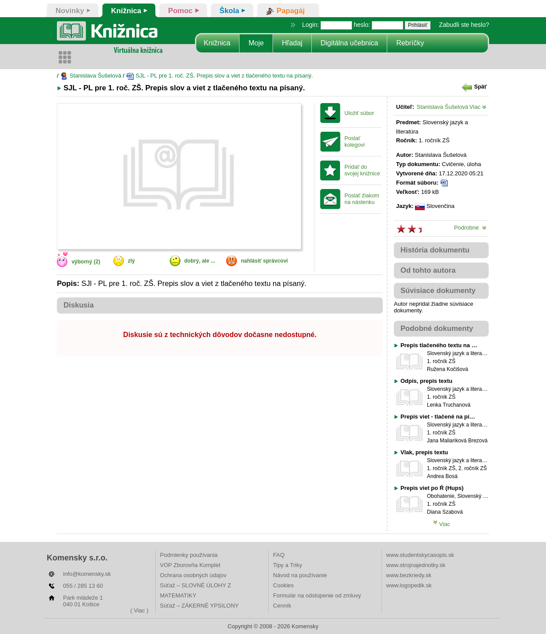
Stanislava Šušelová (90, 75)
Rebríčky (410, 43)
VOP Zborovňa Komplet (190, 565)
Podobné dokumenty (436, 328)
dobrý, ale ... (199, 261)
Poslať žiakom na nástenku (361, 199)
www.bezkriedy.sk (408, 575)
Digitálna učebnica (349, 43)
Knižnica (217, 43)
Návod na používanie (300, 575)
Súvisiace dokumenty (437, 290)
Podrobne (470, 227)
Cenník (282, 605)
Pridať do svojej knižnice (362, 170)
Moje (256, 43)
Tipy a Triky (287, 565)
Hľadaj (292, 43)
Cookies (283, 585)
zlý (131, 261)
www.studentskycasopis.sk (420, 555)
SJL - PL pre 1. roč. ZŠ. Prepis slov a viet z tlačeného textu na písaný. (219, 75)
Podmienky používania (189, 555)
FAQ (278, 555)
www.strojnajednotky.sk (415, 565)
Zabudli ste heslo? (464, 24)
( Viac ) (140, 610)
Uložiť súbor (359, 113)
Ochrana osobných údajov (193, 575)
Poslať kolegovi (354, 141)
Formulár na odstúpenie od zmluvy (317, 595)
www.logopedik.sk (409, 585)
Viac (477, 107)
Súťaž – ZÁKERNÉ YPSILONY (199, 605)
